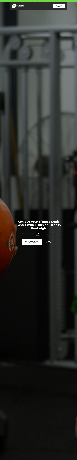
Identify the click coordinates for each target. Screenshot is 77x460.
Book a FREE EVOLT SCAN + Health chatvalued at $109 (32, 242)
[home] (18, 6)
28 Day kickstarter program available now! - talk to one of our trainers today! (38, 0)
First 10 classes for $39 (59, 6)
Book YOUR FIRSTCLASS (49, 242)
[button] (35, 5)
